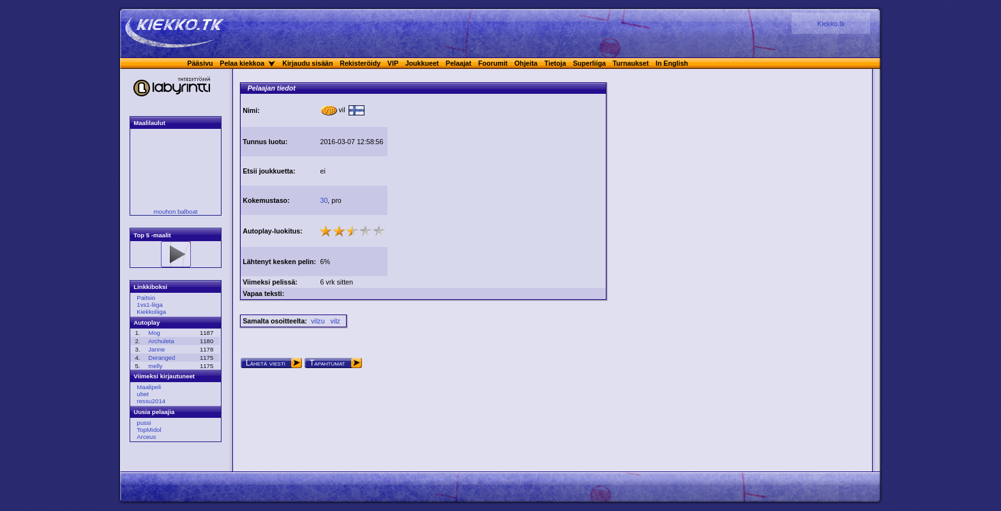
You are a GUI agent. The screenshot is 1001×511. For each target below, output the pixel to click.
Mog (154, 332)
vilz (335, 321)
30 (323, 200)
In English (672, 63)
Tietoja (555, 63)
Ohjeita (526, 63)
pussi (144, 422)
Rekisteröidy (360, 63)
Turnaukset (631, 63)
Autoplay (146, 322)
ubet (143, 393)
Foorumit (493, 63)
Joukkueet (422, 63)
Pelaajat (458, 63)
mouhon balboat (176, 211)
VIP (393, 63)
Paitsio (146, 297)
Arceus (146, 436)
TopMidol (149, 429)
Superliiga (589, 63)
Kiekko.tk (831, 23)
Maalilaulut (149, 122)
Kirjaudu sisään (307, 63)
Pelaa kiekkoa (242, 63)
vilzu (317, 321)
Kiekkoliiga (151, 311)
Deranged (161, 357)
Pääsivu (200, 63)
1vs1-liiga (150, 304)
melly (155, 365)
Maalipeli (149, 386)
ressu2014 (151, 400)
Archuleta (161, 340)
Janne (156, 349)
